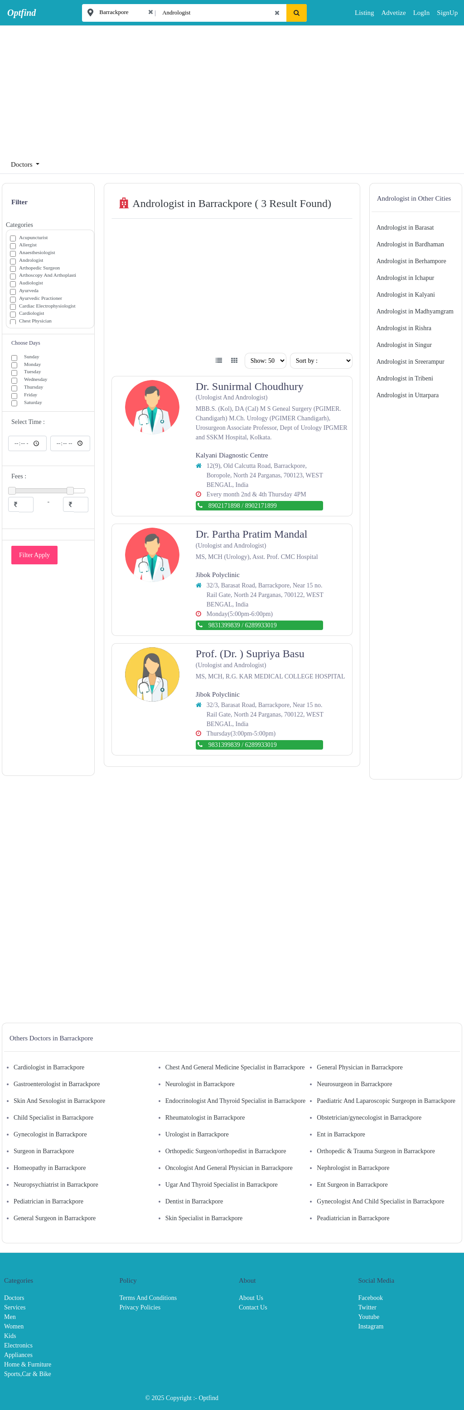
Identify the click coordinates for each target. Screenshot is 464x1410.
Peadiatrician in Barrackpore (353, 1218)
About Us (251, 1298)
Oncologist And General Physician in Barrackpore (229, 1168)
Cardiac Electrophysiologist (47, 306)
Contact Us (253, 1307)
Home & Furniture (27, 1364)
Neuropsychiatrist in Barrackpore (56, 1184)
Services (14, 1307)
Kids (10, 1336)
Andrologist (31, 260)
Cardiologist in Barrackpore (49, 1067)
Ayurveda (29, 291)
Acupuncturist (33, 238)
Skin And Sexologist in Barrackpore (59, 1100)
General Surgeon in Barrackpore (55, 1218)
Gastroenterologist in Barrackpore (57, 1084)
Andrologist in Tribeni (405, 378)
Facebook (370, 1298)
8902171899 (261, 505)
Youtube (369, 1317)
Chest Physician (35, 321)
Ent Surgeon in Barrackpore (352, 1184)
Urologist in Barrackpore (197, 1134)
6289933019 (261, 625)
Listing (364, 12)
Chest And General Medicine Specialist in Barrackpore (235, 1067)
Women (14, 1326)
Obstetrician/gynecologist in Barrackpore (369, 1117)
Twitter (367, 1307)
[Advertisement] (228, 88)
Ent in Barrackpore (341, 1134)
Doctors (14, 1298)
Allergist (28, 245)
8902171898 (224, 505)
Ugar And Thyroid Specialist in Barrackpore (221, 1184)
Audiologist (31, 283)
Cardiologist (31, 313)
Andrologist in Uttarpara (408, 395)
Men (10, 1317)
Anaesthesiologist (37, 253)
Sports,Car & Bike (27, 1374)
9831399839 (224, 625)
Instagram (371, 1326)
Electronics (18, 1345)
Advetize (393, 12)
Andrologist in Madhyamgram (415, 311)
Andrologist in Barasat (405, 227)
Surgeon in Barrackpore (44, 1151)
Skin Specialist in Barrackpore (204, 1218)
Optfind (208, 1398)
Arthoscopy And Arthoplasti (47, 275)
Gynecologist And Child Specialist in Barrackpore (380, 1201)
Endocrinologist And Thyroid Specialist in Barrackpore (235, 1100)
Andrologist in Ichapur (406, 277)
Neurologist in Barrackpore (200, 1084)
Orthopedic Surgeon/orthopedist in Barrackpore (225, 1151)
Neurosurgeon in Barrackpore (354, 1084)
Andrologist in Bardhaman (410, 244)
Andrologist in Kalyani (406, 294)
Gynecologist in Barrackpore (50, 1134)
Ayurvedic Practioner (40, 298)
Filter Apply (34, 555)
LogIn (415, 12)
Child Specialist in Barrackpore (53, 1117)
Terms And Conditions (148, 1298)
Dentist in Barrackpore (194, 1201)
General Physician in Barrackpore (359, 1067)
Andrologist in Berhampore (411, 261)
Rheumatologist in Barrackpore (205, 1117)
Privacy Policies (140, 1307)
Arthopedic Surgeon (39, 268)
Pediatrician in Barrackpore (48, 1201)
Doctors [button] (22, 164)
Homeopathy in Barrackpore (50, 1168)
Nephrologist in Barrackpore (353, 1168)
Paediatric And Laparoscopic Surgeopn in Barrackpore (386, 1100)
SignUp (440, 12)
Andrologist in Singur (404, 345)
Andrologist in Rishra (404, 328)
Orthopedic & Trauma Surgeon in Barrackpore (376, 1151)
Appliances (18, 1355)
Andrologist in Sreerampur (411, 361)
